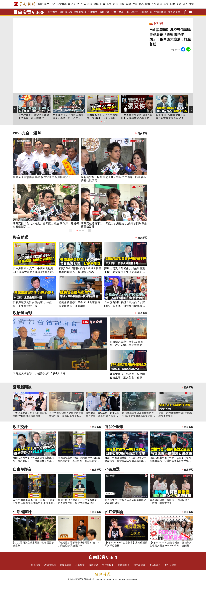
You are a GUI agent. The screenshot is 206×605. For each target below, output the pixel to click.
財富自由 (62, 4)
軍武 (70, 4)
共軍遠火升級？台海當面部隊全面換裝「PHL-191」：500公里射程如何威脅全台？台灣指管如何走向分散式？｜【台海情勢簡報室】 (68, 117)
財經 (121, 4)
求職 (191, 4)
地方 (102, 4)
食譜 (178, 4)
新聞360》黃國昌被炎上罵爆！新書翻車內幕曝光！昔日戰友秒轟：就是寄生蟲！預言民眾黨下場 (171, 117)
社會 (76, 4)
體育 (147, 4)
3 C (154, 4)
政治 (53, 4)
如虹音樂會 (174, 12)
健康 (89, 4)
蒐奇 (109, 4)
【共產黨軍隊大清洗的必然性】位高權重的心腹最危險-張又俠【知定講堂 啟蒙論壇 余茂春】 (137, 117)
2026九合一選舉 (80, 133)
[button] (101, 121)
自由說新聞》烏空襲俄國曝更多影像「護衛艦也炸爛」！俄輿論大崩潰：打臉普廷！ (170, 37)
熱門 (46, 4)
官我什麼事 (117, 12)
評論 (159, 4)
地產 (185, 4)
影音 (115, 4)
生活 (83, 4)
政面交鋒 (104, 12)
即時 (40, 4)
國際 (96, 4)
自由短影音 (132, 12)
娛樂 (128, 4)
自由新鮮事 (146, 12)
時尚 (141, 4)
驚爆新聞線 (80, 12)
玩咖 (172, 4)
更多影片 (142, 133)
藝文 (166, 4)
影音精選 (53, 12)
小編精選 (93, 12)
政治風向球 (66, 12)
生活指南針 (160, 12)
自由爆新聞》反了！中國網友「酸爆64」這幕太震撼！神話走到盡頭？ (102, 117)
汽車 (134, 4)
